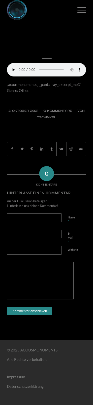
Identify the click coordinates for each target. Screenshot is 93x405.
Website (73, 249)
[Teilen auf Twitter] (22, 149)
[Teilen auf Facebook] (12, 149)
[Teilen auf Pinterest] (32, 149)
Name (71, 220)
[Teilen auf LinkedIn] (42, 149)
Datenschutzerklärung (25, 386)
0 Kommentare (57, 111)
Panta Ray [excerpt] (46, 42)
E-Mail (70, 238)
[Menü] (79, 10)
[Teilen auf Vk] (61, 149)
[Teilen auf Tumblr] (52, 149)
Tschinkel (46, 117)
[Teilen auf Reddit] (71, 149)
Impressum (16, 377)
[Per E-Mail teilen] (81, 149)
